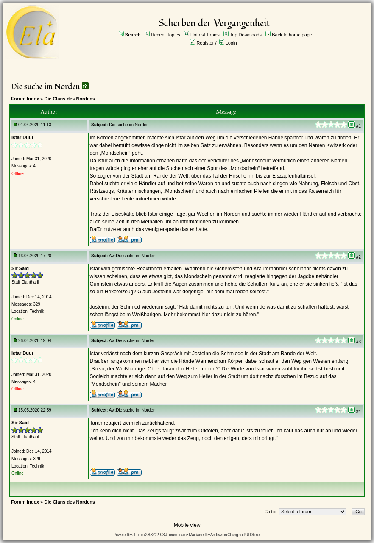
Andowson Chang (224, 534)
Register (205, 42)
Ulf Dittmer (252, 534)
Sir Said (20, 268)
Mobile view (187, 525)
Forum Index (25, 98)
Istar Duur (22, 137)
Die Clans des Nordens (69, 98)
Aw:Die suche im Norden (132, 255)
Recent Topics (165, 34)
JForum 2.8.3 (142, 534)
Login (231, 42)
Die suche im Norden (45, 86)
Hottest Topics (205, 34)
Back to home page (292, 34)
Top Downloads (246, 34)
